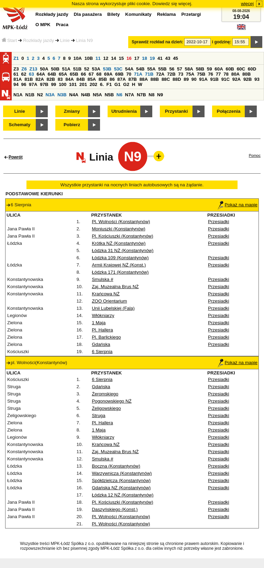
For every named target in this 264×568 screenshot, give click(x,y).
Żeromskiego (105, 393)
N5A (97, 94)
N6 (119, 94)
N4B (85, 94)
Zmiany (72, 111)
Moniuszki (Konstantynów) (118, 228)
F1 (109, 84)
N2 (40, 94)
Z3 (16, 69)
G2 (126, 84)
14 (113, 58)
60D (252, 69)
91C (225, 79)
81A (17, 79)
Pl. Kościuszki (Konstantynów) (122, 236)
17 (136, 58)
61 (16, 74)
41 (160, 58)
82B (50, 79)
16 (129, 58)
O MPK (43, 24)
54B (140, 69)
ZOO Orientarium (109, 301)
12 (105, 58)
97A (33, 84)
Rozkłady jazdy (38, 40)
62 (23, 74)
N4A (73, 94)
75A (190, 74)
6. (102, 84)
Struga (98, 415)
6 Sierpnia (102, 351)
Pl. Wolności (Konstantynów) (121, 221)
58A (189, 69)
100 (62, 84)
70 (128, 74)
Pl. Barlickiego (106, 337)
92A (236, 79)
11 (98, 58)
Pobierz (72, 124)
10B (89, 58)
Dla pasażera (88, 14)
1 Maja (99, 322)
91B (214, 79)
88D (177, 79)
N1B (29, 94)
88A (144, 79)
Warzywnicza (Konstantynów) (122, 473)
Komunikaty (138, 14)
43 (167, 58)
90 (194, 79)
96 (23, 84)
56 (171, 69)
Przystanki (176, 111)
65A (63, 74)
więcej (247, 3)
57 (179, 69)
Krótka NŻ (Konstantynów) (118, 243)
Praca (62, 24)
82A (39, 79)
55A (151, 69)
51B (77, 69)
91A (203, 79)
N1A (18, 94)
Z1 (16, 58)
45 (175, 58)
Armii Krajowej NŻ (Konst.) (119, 264)
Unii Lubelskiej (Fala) (113, 308)
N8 (151, 94)
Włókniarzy (103, 315)
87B (132, 79)
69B (119, 74)
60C (241, 69)
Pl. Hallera (102, 329)
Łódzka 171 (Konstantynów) (120, 272)
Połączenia (229, 111)
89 (186, 79)
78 (226, 74)
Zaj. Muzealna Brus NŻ (115, 286)
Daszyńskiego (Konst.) (115, 509)
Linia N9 (84, 40)
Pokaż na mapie (237, 204)
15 (121, 58)
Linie (65, 40)
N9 (160, 94)
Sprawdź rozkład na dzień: (157, 42)
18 (144, 58)
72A (160, 74)
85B (103, 79)
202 (93, 84)
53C (118, 69)
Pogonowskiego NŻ (112, 401)
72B (171, 74)
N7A (129, 94)
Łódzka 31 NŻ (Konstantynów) (122, 250)
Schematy (20, 124)
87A (121, 79)
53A (96, 69)
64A (41, 74)
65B (74, 74)
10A (78, 58)
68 (98, 74)
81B (28, 79)
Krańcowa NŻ (106, 293)
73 (180, 74)
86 (112, 79)
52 (86, 69)
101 (73, 84)
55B (162, 69)
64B (52, 74)
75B (201, 74)
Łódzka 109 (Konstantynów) (120, 257)
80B (246, 74)
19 (152, 58)
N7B (141, 94)
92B (247, 79)
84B (80, 79)
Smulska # (102, 279)
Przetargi (191, 14)
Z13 (33, 69)
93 (257, 79)
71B (149, 74)
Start (9, 40)
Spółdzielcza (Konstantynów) (121, 480)
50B (55, 69)
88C (166, 79)
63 (31, 74)
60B (230, 69)
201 (83, 84)
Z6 (24, 69)
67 (91, 74)
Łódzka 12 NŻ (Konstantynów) (122, 495)
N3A (50, 94)
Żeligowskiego (106, 408)
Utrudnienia (124, 111)
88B (155, 79)
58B (200, 69)
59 (209, 69)
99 (53, 84)
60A (218, 69)
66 (83, 74)
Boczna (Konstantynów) (116, 466)
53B (107, 69)
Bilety (113, 14)
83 (60, 79)
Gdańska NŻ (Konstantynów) (121, 487)
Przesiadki (218, 221)
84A (69, 79)
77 (218, 74)
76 (210, 74)
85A (91, 79)
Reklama (166, 14)
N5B (109, 94)
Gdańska (101, 344)
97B (44, 84)
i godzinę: (221, 42)
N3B (62, 94)
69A (108, 74)
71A (138, 74)
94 (16, 84)
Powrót (16, 157)
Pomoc (255, 155)
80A (235, 74)
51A (66, 69)
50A (44, 69)
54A (129, 69)
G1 (117, 84)
